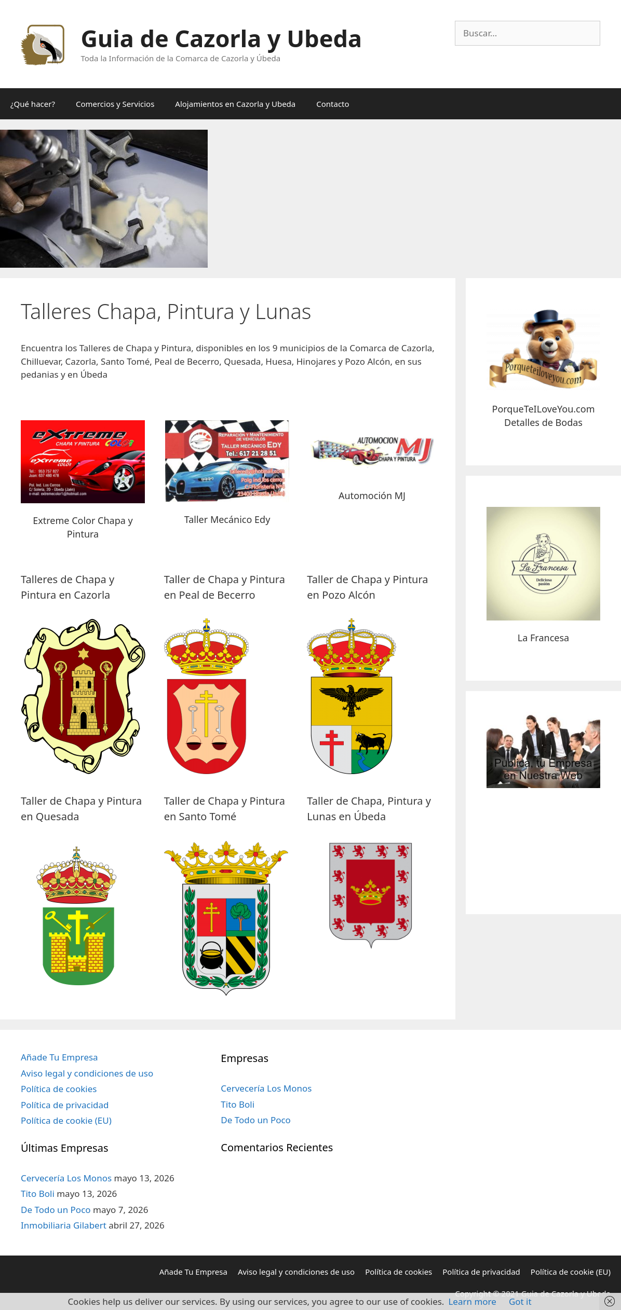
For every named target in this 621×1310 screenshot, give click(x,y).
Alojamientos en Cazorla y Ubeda (235, 104)
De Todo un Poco (56, 1210)
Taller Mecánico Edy (227, 519)
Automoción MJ (372, 495)
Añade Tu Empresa (59, 1057)
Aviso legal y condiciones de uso (87, 1073)
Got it (520, 1301)
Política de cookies (59, 1089)
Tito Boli (38, 1193)
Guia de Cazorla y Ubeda (221, 38)
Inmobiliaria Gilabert (63, 1225)
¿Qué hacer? (32, 104)
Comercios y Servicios (115, 104)
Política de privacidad (65, 1105)
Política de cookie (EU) (66, 1120)
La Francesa (543, 637)
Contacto (332, 104)
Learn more (472, 1301)
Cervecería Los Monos (66, 1178)
